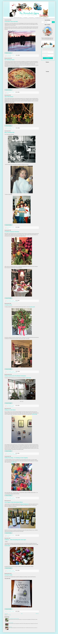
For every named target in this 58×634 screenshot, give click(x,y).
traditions (14, 571)
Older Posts (37, 613)
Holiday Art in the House (10, 409)
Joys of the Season (9, 96)
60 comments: (12, 300)
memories (10, 571)
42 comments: (12, 611)
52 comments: (12, 453)
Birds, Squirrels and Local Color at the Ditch (14, 618)
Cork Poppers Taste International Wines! (14, 502)
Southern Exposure (16, 301)
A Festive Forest (8, 304)
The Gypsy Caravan (38, 17)
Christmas (8, 301)
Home (11, 17)
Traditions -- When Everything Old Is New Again (15, 539)
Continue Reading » (8, 52)
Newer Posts (6, 613)
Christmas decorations (11, 301)
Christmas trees (15, 372)
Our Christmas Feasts (9, 59)
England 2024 (45, 17)
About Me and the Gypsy (18, 17)
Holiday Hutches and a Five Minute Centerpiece (15, 375)
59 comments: (12, 405)
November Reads (8, 574)
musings (12, 571)
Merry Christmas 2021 (9, 132)
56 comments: (13, 371)
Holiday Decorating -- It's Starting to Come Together (16, 457)
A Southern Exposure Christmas (12, 231)
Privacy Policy (31, 17)
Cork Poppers (25, 17)
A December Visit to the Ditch (11, 21)
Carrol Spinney (8, 454)
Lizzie (14, 498)
